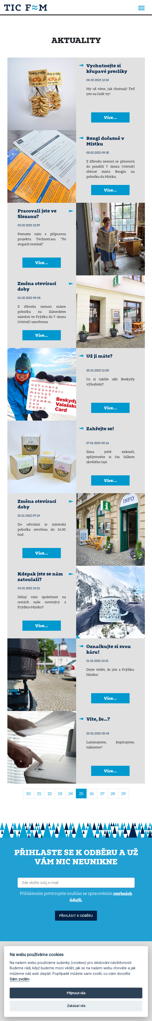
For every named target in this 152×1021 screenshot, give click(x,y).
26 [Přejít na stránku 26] (92, 793)
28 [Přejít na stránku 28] (113, 793)
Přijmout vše (76, 993)
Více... (110, 117)
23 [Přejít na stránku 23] (60, 793)
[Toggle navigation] (141, 8)
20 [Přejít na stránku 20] (28, 793)
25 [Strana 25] (81, 793)
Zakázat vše (76, 1006)
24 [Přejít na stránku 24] (70, 793)
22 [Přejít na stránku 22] (50, 793)
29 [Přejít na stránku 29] (123, 793)
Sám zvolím (19, 979)
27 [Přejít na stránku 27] (102, 793)
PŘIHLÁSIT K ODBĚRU (76, 915)
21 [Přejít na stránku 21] (39, 793)
